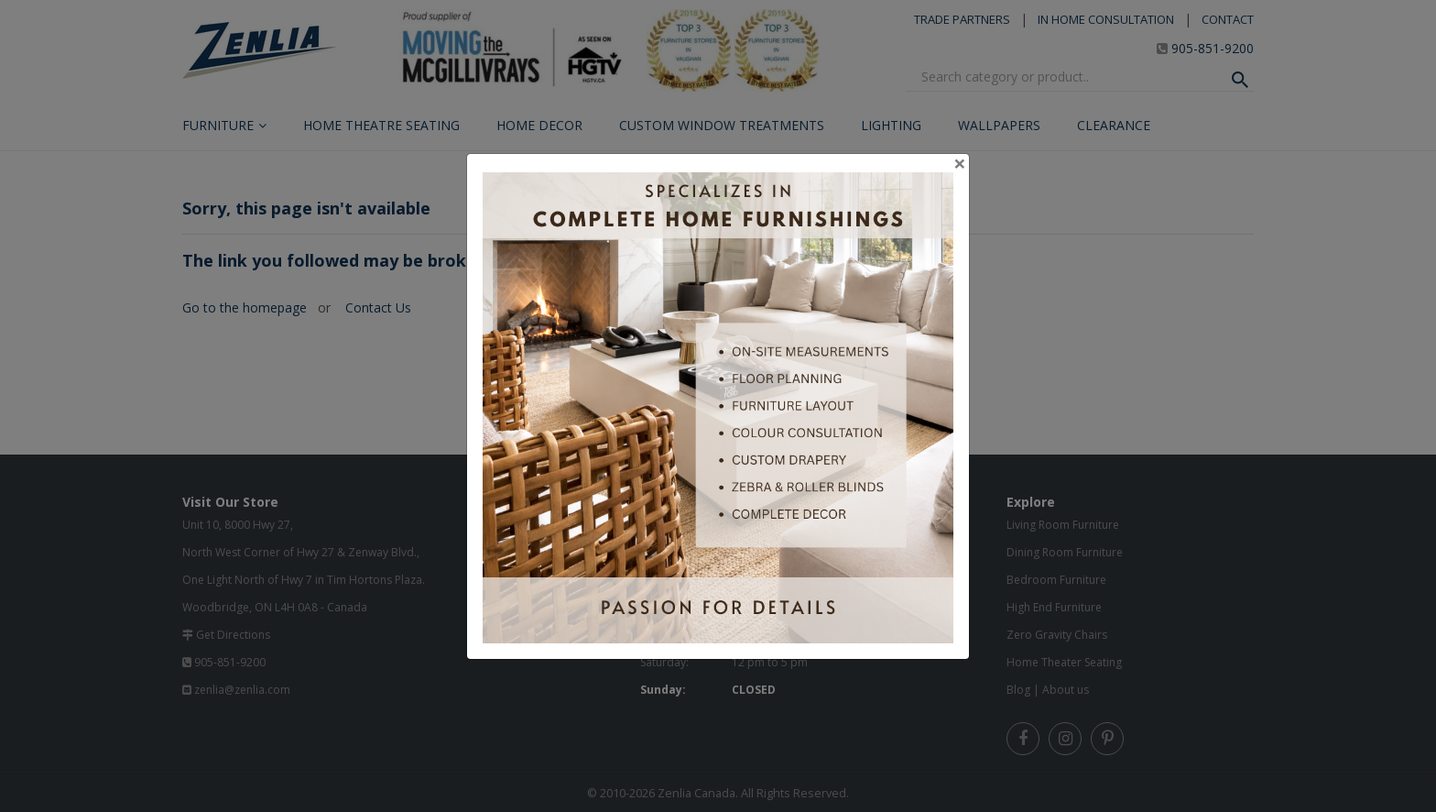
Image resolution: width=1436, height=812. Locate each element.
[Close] (959, 163)
